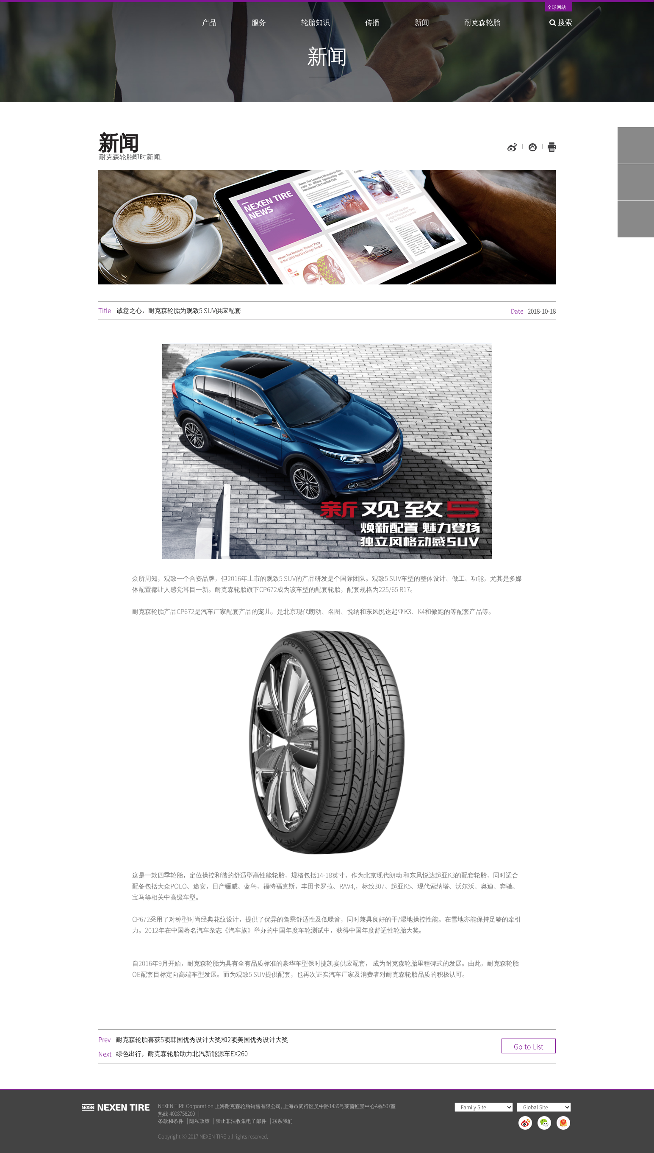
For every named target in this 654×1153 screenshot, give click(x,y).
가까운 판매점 (636, 219)
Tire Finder (636, 145)
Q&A (636, 182)
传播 (372, 22)
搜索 (560, 22)
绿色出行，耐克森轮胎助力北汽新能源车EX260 (182, 1053)
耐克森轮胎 (482, 22)
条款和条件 (170, 1121)
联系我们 (282, 1121)
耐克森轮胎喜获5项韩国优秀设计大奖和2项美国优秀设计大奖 (202, 1039)
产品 (209, 22)
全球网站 (556, 8)
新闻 (422, 22)
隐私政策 (199, 1121)
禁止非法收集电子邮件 (241, 1121)
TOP (636, 256)
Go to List (528, 1046)
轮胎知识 (315, 22)
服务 (259, 22)
